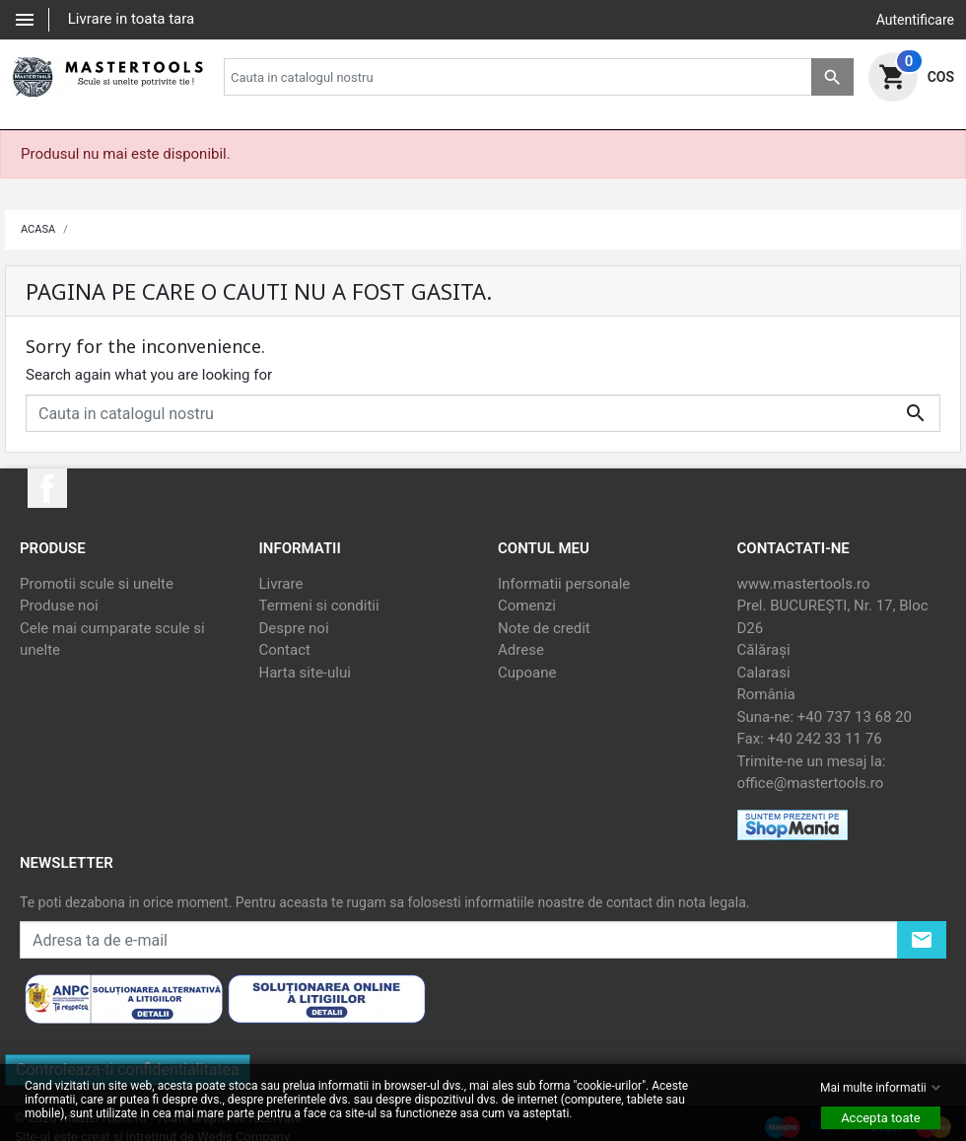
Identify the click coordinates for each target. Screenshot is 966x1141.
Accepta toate (881, 1117)
